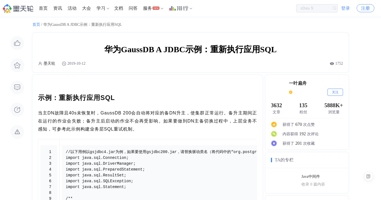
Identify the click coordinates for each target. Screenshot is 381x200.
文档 (118, 8)
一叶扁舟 (298, 83)
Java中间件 (310, 176)
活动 (72, 8)
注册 (365, 8)
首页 (43, 8)
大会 (86, 8)
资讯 (57, 8)
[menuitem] (43, 8)
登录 (345, 8)
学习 (100, 8)
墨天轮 (49, 63)
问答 (133, 8)
